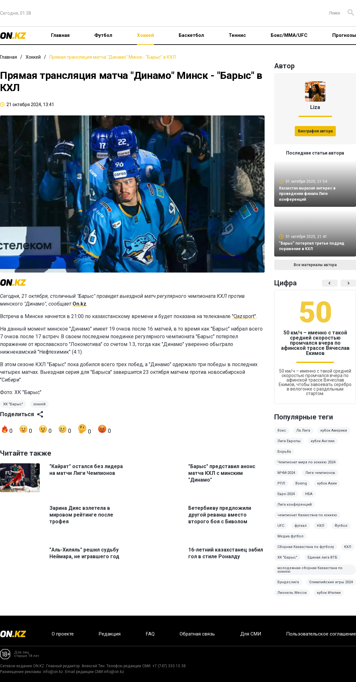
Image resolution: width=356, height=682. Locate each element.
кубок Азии (327, 488)
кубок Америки (333, 435)
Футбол (103, 35)
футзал (300, 530)
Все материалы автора (315, 269)
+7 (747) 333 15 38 (169, 666)
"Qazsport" (244, 316)
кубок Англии (323, 445)
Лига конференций (294, 509)
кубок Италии (329, 597)
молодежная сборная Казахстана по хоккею (310, 574)
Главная (60, 35)
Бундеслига (288, 587)
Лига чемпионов (320, 477)
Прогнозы (344, 35)
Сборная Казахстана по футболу (305, 551)
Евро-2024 (286, 498)
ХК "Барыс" (13, 404)
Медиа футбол (290, 541)
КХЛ (347, 551)
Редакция (110, 634)
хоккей (39, 404)
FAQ (150, 634)
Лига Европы (289, 445)
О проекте (63, 634)
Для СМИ (250, 634)
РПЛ (281, 488)
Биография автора (315, 131)
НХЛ (320, 530)
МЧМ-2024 (286, 477)
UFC (280, 530)
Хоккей (145, 35)
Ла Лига (303, 435)
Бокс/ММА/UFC (289, 35)
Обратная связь (197, 634)
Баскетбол (191, 35)
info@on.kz (53, 671)
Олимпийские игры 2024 (331, 587)
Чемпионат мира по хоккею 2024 (306, 467)
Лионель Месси (292, 597)
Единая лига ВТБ (322, 562)
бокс (281, 435)
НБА (308, 498)
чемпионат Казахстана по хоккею (307, 520)
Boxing (301, 488)
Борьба (284, 456)
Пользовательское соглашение (321, 634)
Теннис (237, 35)
